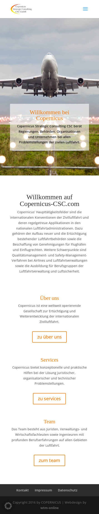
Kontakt (22, 490)
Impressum (43, 490)
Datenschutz (67, 490)
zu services (49, 399)
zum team (49, 460)
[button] (8, 506)
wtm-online (49, 508)
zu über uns (49, 337)
